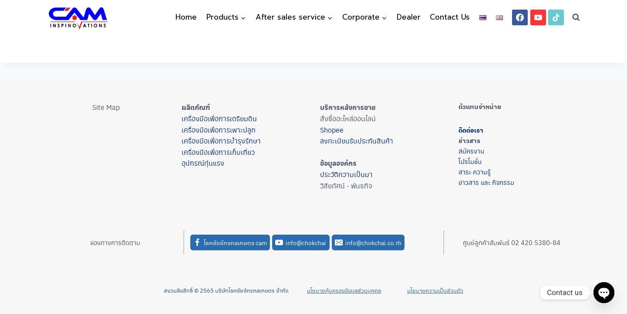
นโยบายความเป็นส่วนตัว (435, 290)
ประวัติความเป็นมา (346, 174)
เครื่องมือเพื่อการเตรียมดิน (219, 118)
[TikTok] (556, 17)
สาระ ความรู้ (474, 171)
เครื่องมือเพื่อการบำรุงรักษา (221, 141)
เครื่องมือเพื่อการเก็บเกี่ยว (218, 152)
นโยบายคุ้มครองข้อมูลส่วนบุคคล (344, 290)
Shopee (332, 130)
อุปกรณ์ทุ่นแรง (203, 163)
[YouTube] (538, 17)
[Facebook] (520, 17)
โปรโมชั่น (470, 161)
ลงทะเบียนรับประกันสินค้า (356, 141)
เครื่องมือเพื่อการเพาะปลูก (219, 130)
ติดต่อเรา (470, 130)
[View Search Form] (576, 17)
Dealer (409, 17)
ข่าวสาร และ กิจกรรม (486, 182)
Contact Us (450, 17)
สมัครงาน (471, 150)
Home (186, 17)
